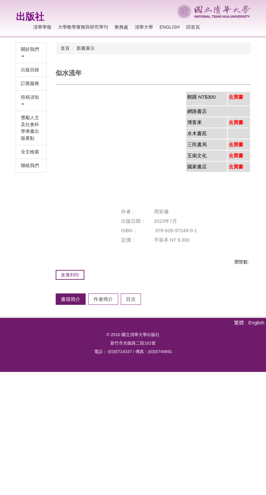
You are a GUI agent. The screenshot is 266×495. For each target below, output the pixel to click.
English (169, 27)
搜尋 (244, 27)
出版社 (30, 16)
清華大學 (144, 27)
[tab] (71, 317)
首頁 (65, 48)
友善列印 (70, 274)
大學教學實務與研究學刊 (83, 27)
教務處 (121, 27)
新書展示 (86, 48)
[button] (31, 53)
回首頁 (193, 27)
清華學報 (42, 27)
